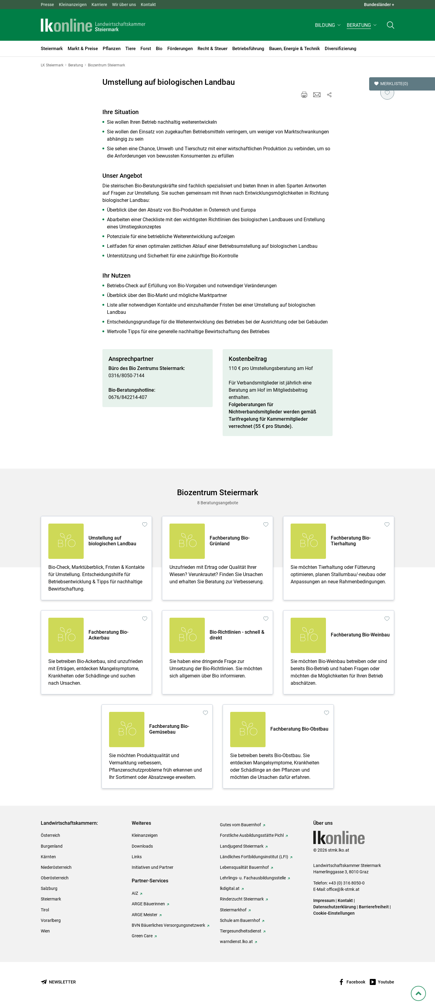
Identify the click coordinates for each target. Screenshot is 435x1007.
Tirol (45, 909)
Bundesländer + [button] (379, 4)
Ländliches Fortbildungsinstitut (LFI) (254, 856)
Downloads (142, 846)
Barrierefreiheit (374, 906)
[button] (328, 26)
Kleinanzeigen (73, 4)
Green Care (142, 935)
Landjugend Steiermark (241, 846)
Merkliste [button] (391, 84)
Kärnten (48, 856)
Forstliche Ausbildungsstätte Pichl (252, 835)
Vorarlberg (51, 920)
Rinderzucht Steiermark (242, 899)
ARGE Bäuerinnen (148, 903)
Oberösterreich (55, 877)
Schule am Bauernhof (240, 920)
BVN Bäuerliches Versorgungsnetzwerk (168, 925)
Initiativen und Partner (152, 867)
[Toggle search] (390, 26)
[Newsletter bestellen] (58, 982)
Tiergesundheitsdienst (240, 931)
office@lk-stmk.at (343, 889)
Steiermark (51, 899)
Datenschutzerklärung (334, 906)
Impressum (324, 900)
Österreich (50, 835)
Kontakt (148, 4)
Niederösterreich (56, 867)
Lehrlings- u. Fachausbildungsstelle (253, 877)
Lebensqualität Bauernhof (244, 867)
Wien (45, 931)
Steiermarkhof (233, 909)
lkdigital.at (230, 888)
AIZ (135, 893)
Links (137, 856)
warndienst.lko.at (236, 941)
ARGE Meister (144, 914)
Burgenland (52, 846)
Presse (47, 4)
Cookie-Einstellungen (334, 913)
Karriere (99, 4)
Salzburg (49, 888)
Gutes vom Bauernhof (240, 824)
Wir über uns (124, 4)
